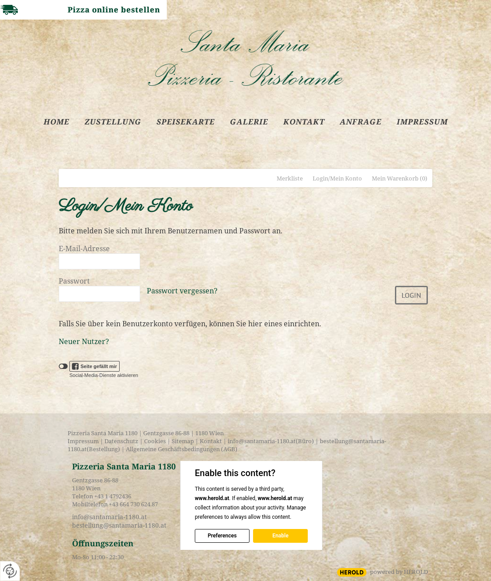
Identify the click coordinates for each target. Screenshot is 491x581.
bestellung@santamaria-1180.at (119, 525)
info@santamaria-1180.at (262, 441)
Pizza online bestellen (114, 9)
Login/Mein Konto (337, 178)
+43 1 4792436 (112, 496)
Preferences (222, 536)
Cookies (155, 441)
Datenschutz (121, 441)
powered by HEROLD (399, 572)
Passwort (74, 281)
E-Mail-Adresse (84, 248)
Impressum (83, 441)
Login (411, 295)
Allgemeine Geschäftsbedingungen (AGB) (181, 449)
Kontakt (211, 441)
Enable (280, 536)
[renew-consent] (10, 571)
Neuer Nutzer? (84, 341)
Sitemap (183, 441)
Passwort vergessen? (182, 291)
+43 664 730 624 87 (133, 504)
